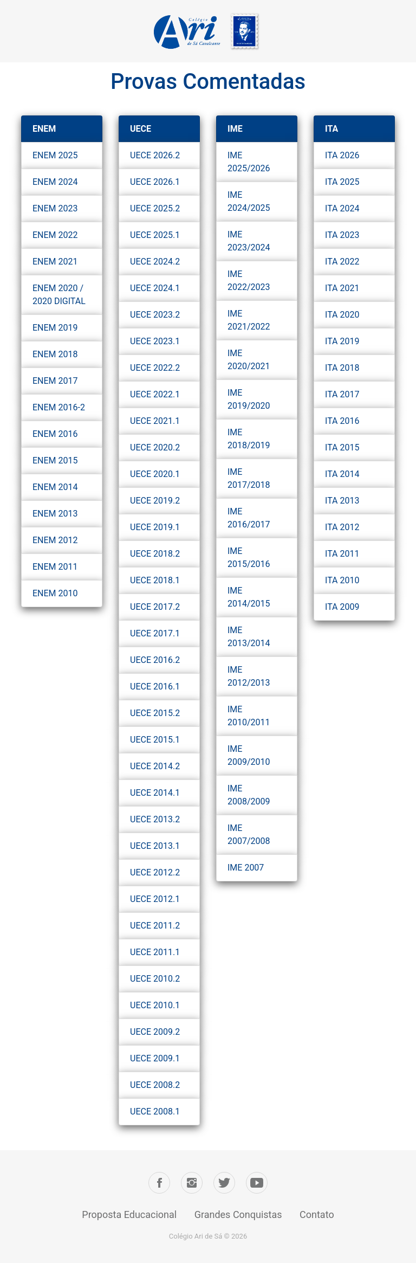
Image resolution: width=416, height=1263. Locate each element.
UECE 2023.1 (155, 341)
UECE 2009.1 (155, 1058)
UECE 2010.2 (155, 979)
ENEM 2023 (55, 208)
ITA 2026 (342, 155)
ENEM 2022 (55, 235)
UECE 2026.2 (155, 155)
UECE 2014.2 (155, 766)
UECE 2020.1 (155, 474)
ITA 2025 (342, 182)
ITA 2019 (342, 341)
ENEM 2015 (55, 460)
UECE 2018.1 (155, 580)
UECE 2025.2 (155, 208)
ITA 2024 (342, 208)
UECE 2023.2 (155, 315)
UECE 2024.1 (155, 288)
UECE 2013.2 (155, 819)
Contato (317, 1214)
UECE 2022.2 (155, 368)
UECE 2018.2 (155, 554)
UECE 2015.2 (155, 713)
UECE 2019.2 (155, 500)
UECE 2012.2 (155, 872)
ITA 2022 (342, 261)
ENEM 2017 (55, 381)
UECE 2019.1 (155, 527)
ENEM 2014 (55, 487)
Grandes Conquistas (238, 1214)
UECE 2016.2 (155, 660)
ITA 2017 (342, 394)
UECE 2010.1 (155, 1005)
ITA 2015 (342, 447)
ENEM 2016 (55, 434)
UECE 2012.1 (155, 899)
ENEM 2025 (55, 155)
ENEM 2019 (55, 328)
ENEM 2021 (55, 261)
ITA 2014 (342, 474)
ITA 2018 (342, 368)
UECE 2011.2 (155, 925)
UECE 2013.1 (155, 846)
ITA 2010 (342, 580)
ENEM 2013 (55, 513)
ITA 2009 (342, 607)
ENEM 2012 (55, 540)
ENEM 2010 (55, 593)
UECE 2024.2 (155, 261)
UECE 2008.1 (155, 1111)
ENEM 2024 (55, 182)
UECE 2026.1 (155, 182)
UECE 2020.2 (155, 447)
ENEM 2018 (55, 354)
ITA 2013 (342, 500)
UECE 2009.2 (155, 1032)
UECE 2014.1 (155, 793)
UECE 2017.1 (155, 633)
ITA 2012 (342, 527)
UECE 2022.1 (155, 394)
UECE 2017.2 (155, 607)
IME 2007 (245, 867)
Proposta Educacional (129, 1214)
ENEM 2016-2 (58, 407)
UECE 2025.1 (155, 235)
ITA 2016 (342, 421)
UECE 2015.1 (155, 739)
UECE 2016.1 (155, 686)
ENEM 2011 (55, 567)
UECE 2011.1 (155, 952)
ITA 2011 (342, 554)
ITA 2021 (342, 288)
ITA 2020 (342, 315)
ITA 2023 (342, 235)
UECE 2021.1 (155, 421)
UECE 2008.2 (155, 1085)
